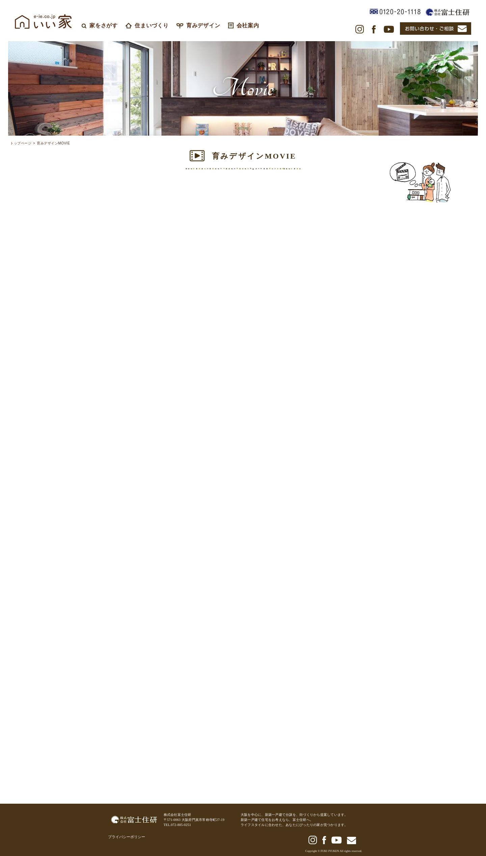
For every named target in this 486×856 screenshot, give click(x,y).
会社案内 (243, 25)
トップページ (20, 143)
